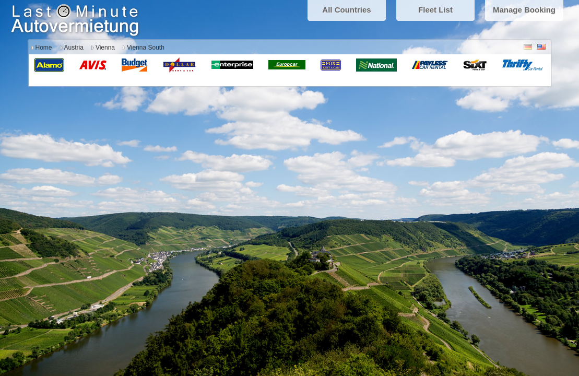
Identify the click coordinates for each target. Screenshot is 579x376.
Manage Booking (524, 9)
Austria (74, 47)
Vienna (105, 47)
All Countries (346, 9)
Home (44, 47)
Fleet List (435, 9)
